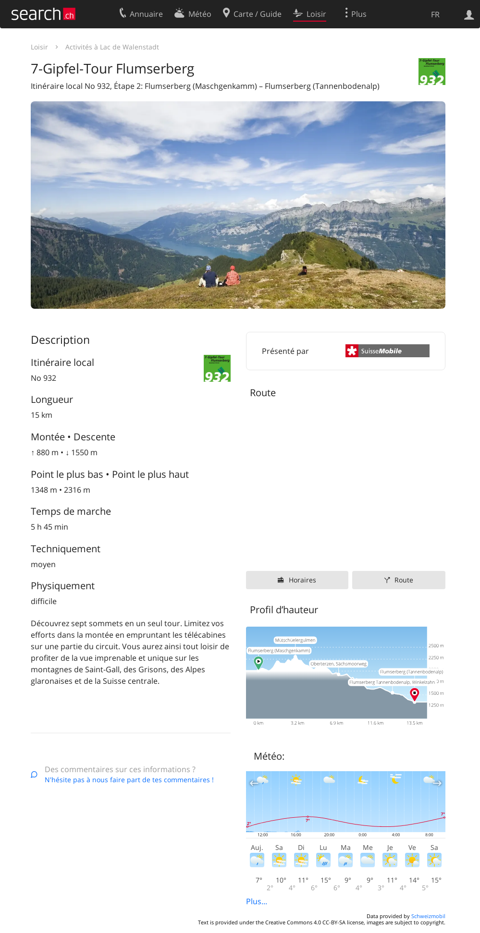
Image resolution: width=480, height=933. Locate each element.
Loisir (39, 46)
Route (403, 579)
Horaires (302, 579)
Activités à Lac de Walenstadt (112, 46)
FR (435, 14)
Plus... (256, 901)
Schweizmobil (428, 916)
